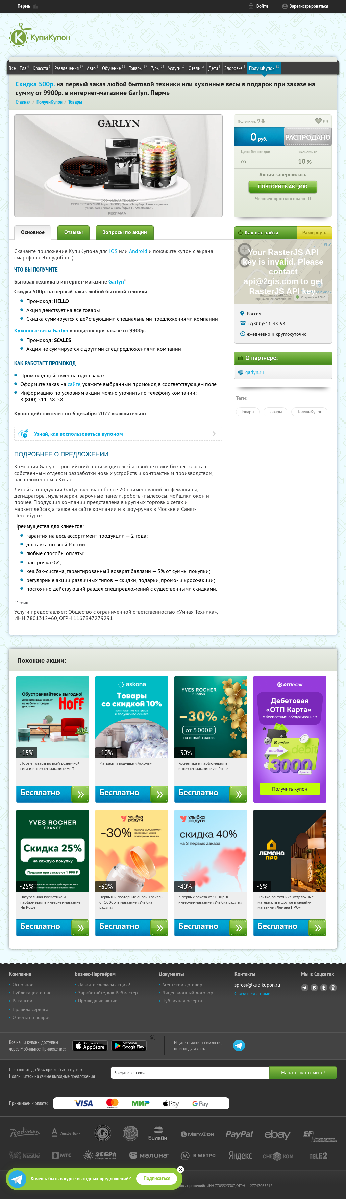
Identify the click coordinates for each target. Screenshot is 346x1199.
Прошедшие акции (98, 1001)
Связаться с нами (252, 994)
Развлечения (68, 67)
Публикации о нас (32, 993)
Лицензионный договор (187, 993)
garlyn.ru (254, 372)
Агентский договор (182, 984)
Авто (92, 67)
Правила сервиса (30, 1009)
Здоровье (234, 67)
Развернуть (314, 233)
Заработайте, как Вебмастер (108, 993)
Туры (157, 67)
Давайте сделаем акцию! (104, 984)
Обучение (113, 67)
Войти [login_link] (262, 6)
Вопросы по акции (124, 232)
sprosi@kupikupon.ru (257, 984)
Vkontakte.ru (314, 987)
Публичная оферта (182, 1001)
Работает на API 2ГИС (276, 295)
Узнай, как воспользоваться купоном (78, 433)
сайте (74, 384)
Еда (24, 67)
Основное (33, 232)
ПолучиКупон (264, 67)
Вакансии (22, 1001)
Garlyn (116, 281)
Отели (197, 67)
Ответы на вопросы (33, 1017)
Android (139, 251)
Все (12, 68)
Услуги (176, 67)
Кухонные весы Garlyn (41, 330)
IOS (114, 251)
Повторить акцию (282, 186)
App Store (90, 1045)
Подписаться (157, 1178)
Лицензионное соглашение (272, 299)
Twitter (323, 987)
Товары (138, 67)
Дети (214, 67)
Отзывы (73, 232)
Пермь (24, 6)
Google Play (129, 1045)
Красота (42, 67)
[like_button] (318, 121)
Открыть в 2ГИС (313, 297)
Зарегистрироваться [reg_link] (309, 6)
